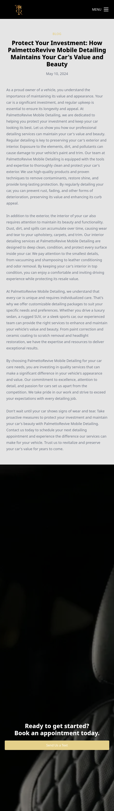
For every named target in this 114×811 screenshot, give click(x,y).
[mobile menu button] (106, 9)
